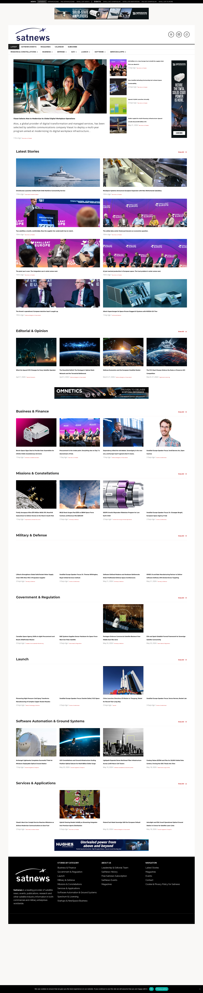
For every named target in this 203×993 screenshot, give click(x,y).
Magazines (46, 47)
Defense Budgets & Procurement (38, 333)
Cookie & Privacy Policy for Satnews (163, 950)
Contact (149, 946)
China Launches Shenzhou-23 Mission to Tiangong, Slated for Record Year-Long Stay (122, 748)
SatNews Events (29, 47)
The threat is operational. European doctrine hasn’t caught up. (54, 325)
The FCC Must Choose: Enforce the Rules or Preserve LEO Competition (165, 391)
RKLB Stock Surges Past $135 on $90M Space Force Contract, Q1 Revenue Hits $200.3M (79, 546)
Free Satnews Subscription (114, 942)
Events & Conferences (164, 488)
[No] (199, 989)
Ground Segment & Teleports (36, 827)
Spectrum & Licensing (167, 401)
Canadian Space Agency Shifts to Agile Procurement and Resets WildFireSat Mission (36, 683)
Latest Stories (152, 934)
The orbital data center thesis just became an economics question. (143, 238)
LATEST (14, 47)
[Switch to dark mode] (171, 34)
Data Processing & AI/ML (167, 827)
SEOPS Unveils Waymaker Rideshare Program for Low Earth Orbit (119, 546)
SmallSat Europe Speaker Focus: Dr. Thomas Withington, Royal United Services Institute (79, 614)
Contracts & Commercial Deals (36, 488)
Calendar (60, 47)
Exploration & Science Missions (37, 556)
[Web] (101, 18)
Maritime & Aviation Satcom (35, 202)
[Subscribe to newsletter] (179, 34)
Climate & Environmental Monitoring (39, 690)
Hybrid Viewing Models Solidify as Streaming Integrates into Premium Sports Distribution (78, 885)
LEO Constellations (119, 333)
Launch (115, 759)
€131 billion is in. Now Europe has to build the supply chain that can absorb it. (146, 64)
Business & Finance (29, 143)
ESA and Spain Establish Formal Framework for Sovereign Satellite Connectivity (166, 683)
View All (182, 157)
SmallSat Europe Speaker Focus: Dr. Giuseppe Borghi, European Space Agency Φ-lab (166, 546)
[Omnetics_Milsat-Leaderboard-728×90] (101, 421)
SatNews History (110, 938)
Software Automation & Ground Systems (77, 959)
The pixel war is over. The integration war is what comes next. (53, 282)
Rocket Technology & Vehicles (37, 759)
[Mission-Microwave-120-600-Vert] (179, 138)
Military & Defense (76, 556)
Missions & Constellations (69, 950)
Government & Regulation (79, 690)
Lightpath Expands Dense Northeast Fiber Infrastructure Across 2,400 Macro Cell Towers (122, 816)
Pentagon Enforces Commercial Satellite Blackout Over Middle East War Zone (122, 683)
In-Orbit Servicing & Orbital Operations (127, 556)
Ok (151, 989)
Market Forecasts (33, 401)
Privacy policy (161, 989)
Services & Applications (68, 955)
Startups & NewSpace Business (72, 967)
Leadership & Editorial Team (115, 934)
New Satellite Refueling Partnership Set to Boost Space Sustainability (143, 83)
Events (149, 942)
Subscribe (74, 47)
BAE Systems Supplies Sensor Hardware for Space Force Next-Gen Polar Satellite (79, 683)
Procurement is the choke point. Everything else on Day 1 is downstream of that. (79, 477)
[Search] (187, 34)
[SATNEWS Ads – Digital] (101, 916)
